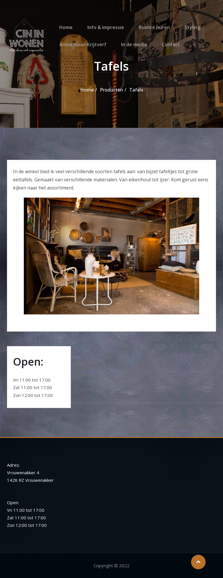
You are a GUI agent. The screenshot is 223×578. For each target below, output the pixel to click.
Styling (185, 23)
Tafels (136, 90)
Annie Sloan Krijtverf (81, 48)
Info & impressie (102, 23)
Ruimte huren (148, 23)
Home (64, 23)
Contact (165, 48)
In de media (130, 48)
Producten (111, 90)
